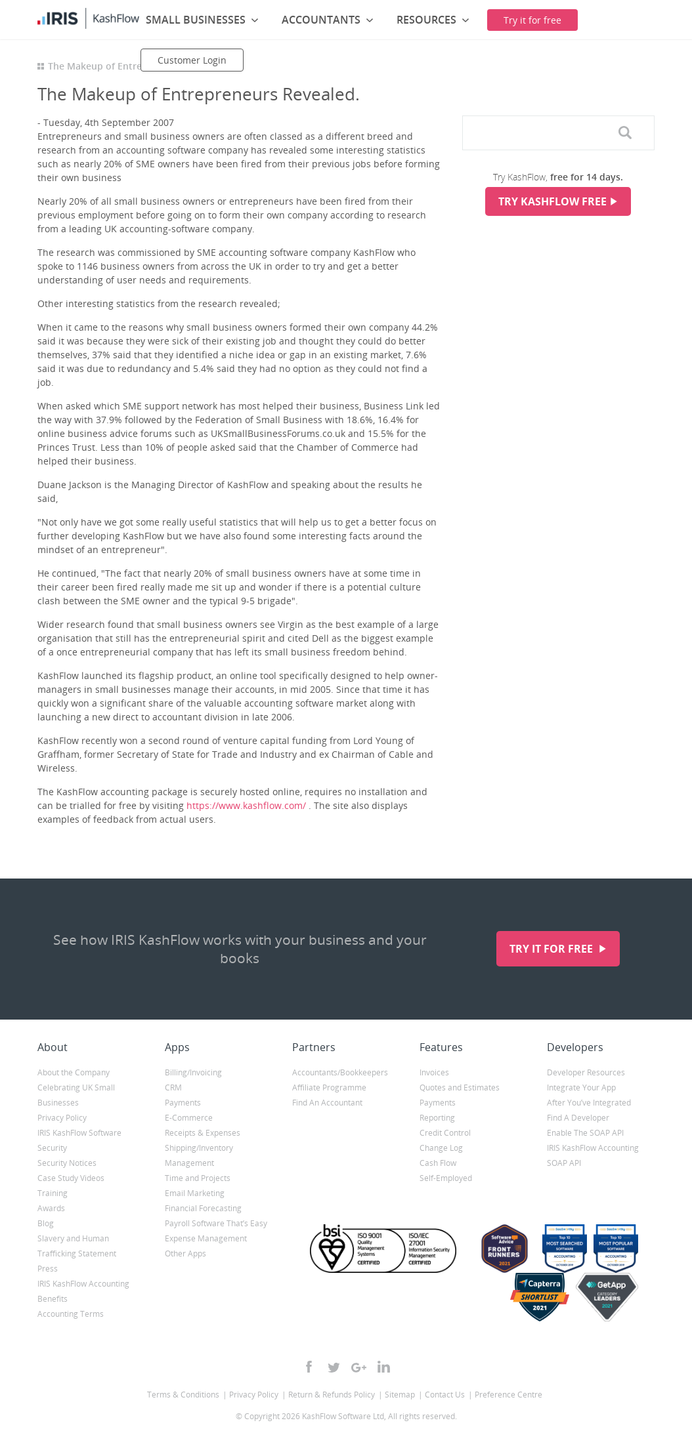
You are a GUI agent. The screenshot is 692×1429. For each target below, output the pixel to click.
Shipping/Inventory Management (199, 1155)
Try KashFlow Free (552, 201)
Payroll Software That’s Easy (216, 1223)
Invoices (434, 1072)
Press (47, 1268)
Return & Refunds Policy (331, 1394)
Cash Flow (438, 1163)
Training (52, 1193)
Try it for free (552, 949)
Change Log (441, 1147)
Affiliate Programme (329, 1087)
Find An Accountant (327, 1102)
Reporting (437, 1117)
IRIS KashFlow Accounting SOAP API (593, 1155)
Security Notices (67, 1163)
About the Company (73, 1072)
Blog (45, 1223)
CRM (173, 1087)
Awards (51, 1208)
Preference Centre (508, 1394)
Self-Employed (446, 1178)
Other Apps (185, 1253)
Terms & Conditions (183, 1394)
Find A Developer (578, 1117)
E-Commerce (189, 1117)
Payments (183, 1102)
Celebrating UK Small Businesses (76, 1095)
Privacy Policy (62, 1117)
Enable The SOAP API (585, 1132)
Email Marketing (195, 1193)
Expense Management (206, 1238)
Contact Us (445, 1394)
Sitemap (400, 1394)
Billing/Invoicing (193, 1072)
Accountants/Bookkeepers (340, 1072)
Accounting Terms (70, 1313)
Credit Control (445, 1132)
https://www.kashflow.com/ (246, 805)
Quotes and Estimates (460, 1087)
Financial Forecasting (203, 1208)
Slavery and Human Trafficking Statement (76, 1246)
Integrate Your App (581, 1087)
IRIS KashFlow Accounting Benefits (83, 1291)
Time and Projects (197, 1178)
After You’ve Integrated (589, 1102)
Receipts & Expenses (202, 1132)
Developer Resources (586, 1072)
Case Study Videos (70, 1178)
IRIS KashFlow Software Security (79, 1140)
